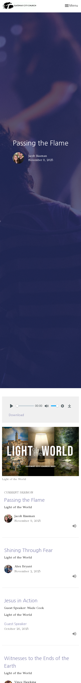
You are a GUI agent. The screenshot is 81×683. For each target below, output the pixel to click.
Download (16, 415)
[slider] (25, 406)
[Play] (11, 406)
